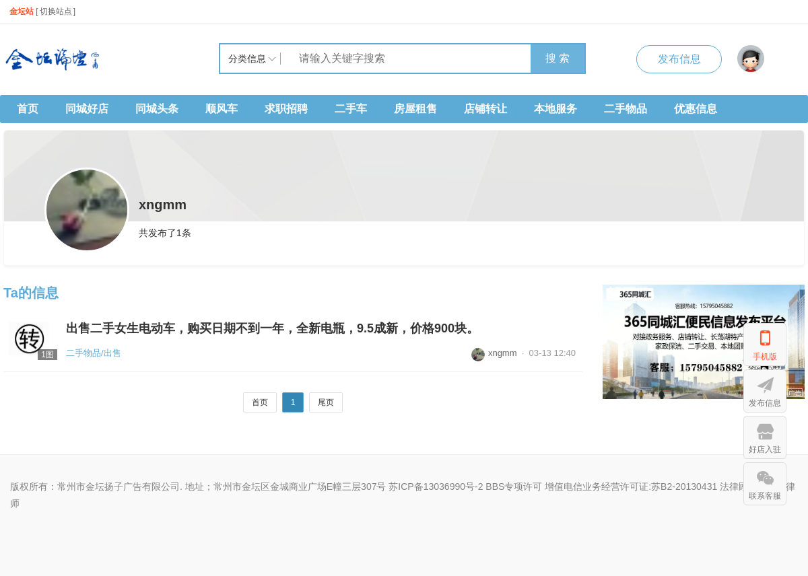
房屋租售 (415, 108)
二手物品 (625, 108)
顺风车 (221, 108)
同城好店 (86, 108)
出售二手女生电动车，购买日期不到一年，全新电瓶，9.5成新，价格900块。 (272, 328)
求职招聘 (286, 108)
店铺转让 (485, 108)
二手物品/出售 (93, 353)
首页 (27, 108)
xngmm (494, 353)
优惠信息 (695, 108)
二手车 (351, 108)
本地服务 (555, 108)
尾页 (326, 402)
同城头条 (156, 108)
